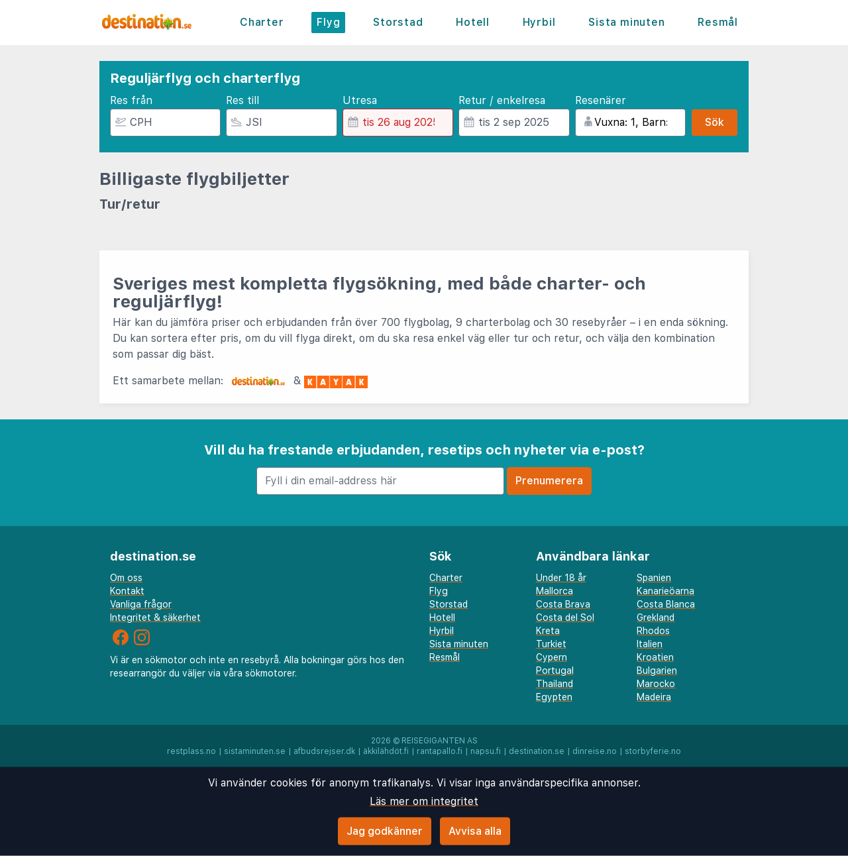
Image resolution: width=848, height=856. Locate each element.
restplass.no (191, 751)
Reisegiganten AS (439, 740)
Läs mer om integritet (424, 801)
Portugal (555, 670)
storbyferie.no (653, 751)
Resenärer (600, 100)
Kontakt (127, 591)
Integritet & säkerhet (155, 617)
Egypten (554, 697)
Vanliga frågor (141, 604)
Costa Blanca (666, 604)
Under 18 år (561, 577)
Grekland (655, 617)
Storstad (398, 22)
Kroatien (655, 657)
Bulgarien (657, 670)
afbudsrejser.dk (324, 751)
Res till (242, 100)
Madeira (654, 697)
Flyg (328, 22)
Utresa (360, 100)
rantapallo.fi (439, 751)
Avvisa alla (475, 831)
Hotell (473, 22)
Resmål (718, 22)
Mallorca (554, 591)
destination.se (536, 751)
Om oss (126, 577)
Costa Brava (563, 604)
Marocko (656, 683)
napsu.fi (485, 751)
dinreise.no (594, 751)
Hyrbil (539, 22)
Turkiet (551, 644)
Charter (262, 22)
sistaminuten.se (255, 751)
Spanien (654, 577)
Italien (649, 644)
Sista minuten (626, 22)
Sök (714, 122)
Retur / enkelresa (501, 100)
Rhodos (653, 630)
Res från (131, 100)
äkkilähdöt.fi (386, 751)
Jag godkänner (384, 831)
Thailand (554, 683)
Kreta (548, 630)
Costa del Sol (565, 617)
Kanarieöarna (665, 591)
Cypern (551, 657)
